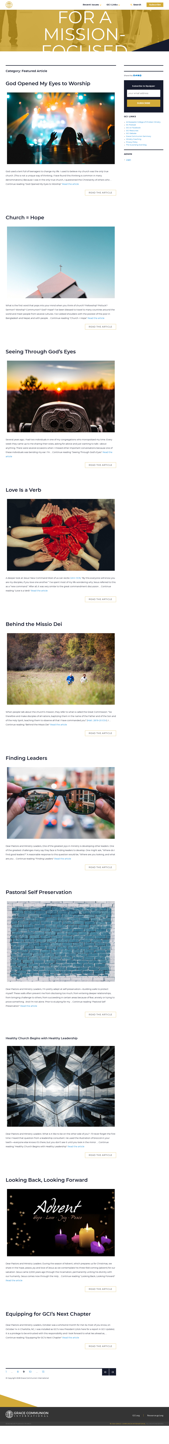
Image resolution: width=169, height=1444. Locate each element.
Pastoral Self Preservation (40, 904)
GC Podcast (131, 125)
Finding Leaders (27, 768)
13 (44, 1390)
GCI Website (131, 133)
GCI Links (113, 5)
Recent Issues (92, 5)
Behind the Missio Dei (35, 632)
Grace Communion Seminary (138, 136)
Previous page (105, 1390)
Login (128, 159)
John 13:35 (75, 586)
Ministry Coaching (133, 138)
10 (31, 1390)
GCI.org (136, 1434)
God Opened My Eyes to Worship (50, 83)
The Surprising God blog (136, 144)
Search (135, 5)
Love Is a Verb (24, 496)
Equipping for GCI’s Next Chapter (50, 1332)
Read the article (70, 186)
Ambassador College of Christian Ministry (143, 122)
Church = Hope (26, 219)
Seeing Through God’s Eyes (43, 355)
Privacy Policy (131, 141)
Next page (112, 1390)
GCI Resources (132, 130)
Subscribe (155, 5)
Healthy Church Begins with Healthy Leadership (44, 1052)
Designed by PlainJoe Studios (18, 1442)
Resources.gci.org (155, 1434)
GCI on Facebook (133, 127)
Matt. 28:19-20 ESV (97, 730)
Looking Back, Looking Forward (49, 1196)
